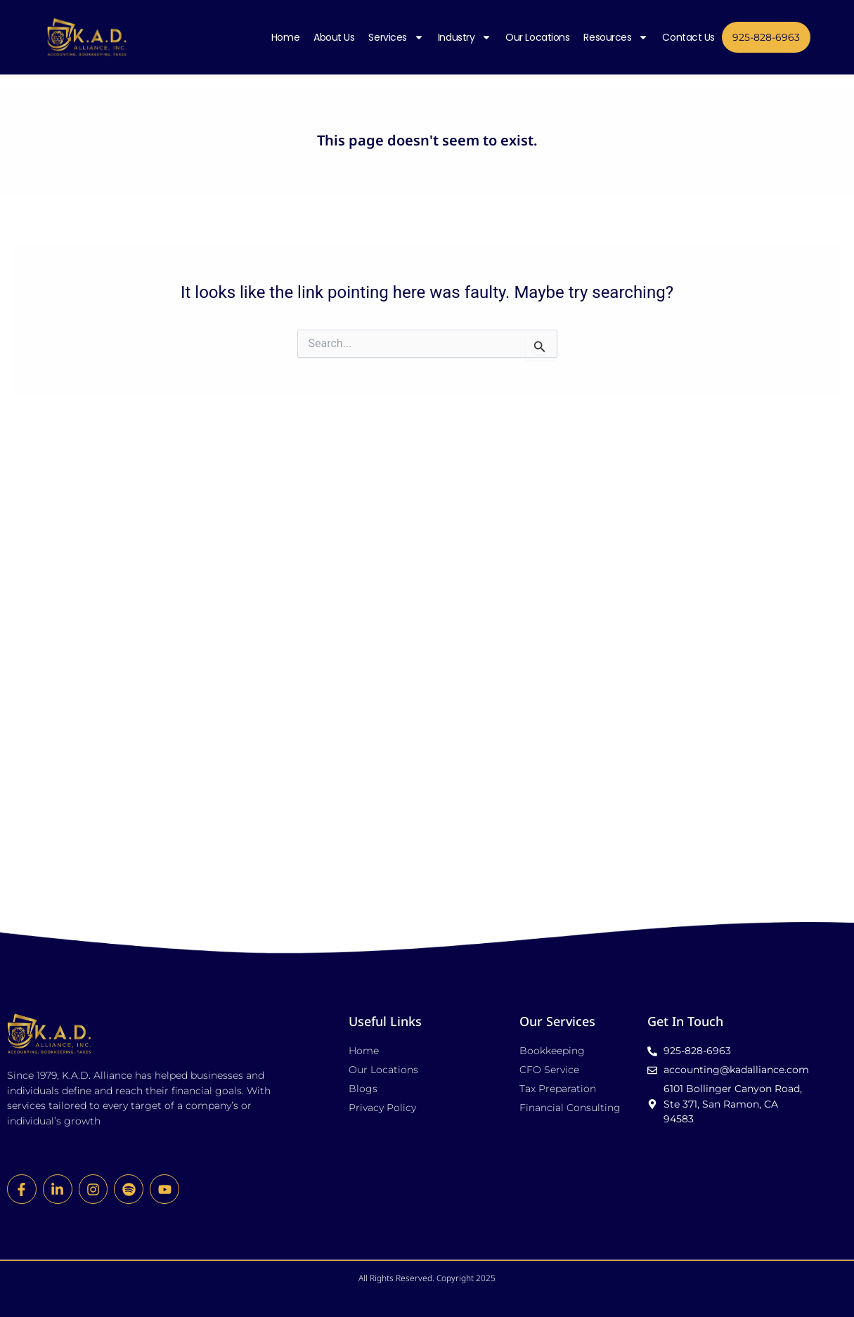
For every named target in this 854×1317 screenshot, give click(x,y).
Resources (615, 36)
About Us (333, 37)
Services (395, 36)
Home (285, 37)
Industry (464, 36)
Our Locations (537, 37)
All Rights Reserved (395, 1069)
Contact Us (688, 37)
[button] (427, 1114)
